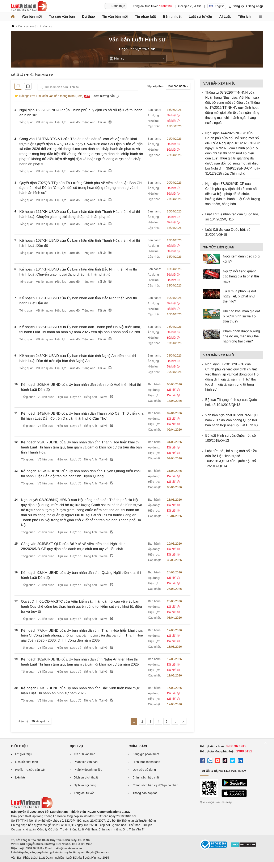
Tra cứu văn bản (62, 16)
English (216, 6)
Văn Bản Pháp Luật (24, 857)
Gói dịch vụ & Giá (190, 6)
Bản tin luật (172, 16)
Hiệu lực (60, 122)
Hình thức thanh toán (146, 762)
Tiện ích (244, 16)
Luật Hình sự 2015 (97, 857)
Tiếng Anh (88, 122)
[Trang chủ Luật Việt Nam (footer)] (32, 807)
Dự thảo (88, 16)
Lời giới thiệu (23, 754)
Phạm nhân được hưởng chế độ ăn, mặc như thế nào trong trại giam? (241, 336)
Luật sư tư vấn (200, 16)
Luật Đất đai (74, 857)
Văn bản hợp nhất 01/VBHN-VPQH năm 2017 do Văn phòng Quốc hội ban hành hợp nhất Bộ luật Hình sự (231, 420)
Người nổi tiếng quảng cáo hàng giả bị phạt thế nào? (241, 276)
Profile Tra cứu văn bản (30, 769)
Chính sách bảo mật (145, 777)
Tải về (102, 122)
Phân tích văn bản (85, 762)
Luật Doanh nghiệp (51, 857)
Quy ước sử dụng (144, 769)
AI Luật (225, 16)
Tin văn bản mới (115, 16)
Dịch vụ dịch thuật (86, 777)
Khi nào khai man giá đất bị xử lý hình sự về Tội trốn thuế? (241, 316)
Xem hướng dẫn (106, 96)
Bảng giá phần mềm (145, 754)
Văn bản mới (32, 16)
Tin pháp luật (145, 16)
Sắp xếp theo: (156, 86)
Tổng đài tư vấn (84, 793)
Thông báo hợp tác (144, 793)
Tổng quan (26, 122)
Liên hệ (20, 777)
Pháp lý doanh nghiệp (88, 769)
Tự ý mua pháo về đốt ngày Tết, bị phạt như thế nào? (239, 296)
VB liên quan (44, 122)
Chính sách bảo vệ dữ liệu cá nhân (155, 785)
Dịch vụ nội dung (85, 785)
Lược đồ (74, 122)
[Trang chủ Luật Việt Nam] (29, 6)
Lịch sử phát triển (26, 762)
